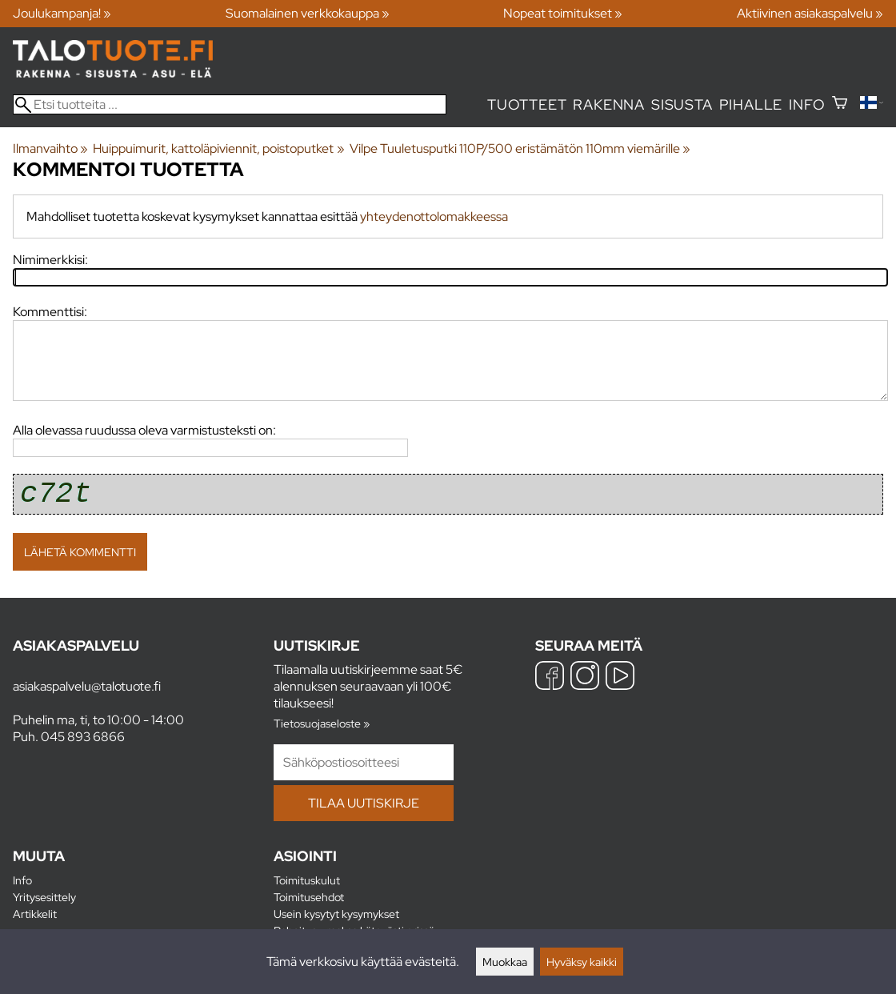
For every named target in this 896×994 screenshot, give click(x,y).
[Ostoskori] (839, 104)
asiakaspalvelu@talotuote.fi (87, 686)
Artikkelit (35, 913)
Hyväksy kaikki (581, 961)
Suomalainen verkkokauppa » (308, 13)
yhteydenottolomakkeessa (434, 216)
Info (807, 104)
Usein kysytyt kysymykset (336, 913)
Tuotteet (526, 104)
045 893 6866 (83, 736)
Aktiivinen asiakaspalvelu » (810, 13)
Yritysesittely (44, 896)
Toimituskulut (307, 880)
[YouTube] (620, 677)
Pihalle (751, 104)
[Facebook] (549, 677)
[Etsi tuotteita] (229, 104)
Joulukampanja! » (62, 13)
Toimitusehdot (309, 896)
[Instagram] (584, 677)
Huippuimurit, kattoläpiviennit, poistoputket (218, 148)
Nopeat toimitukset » (562, 13)
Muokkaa (504, 961)
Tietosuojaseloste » (322, 723)
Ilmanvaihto (50, 148)
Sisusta (682, 104)
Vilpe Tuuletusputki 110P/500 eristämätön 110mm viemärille (520, 148)
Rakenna (609, 104)
